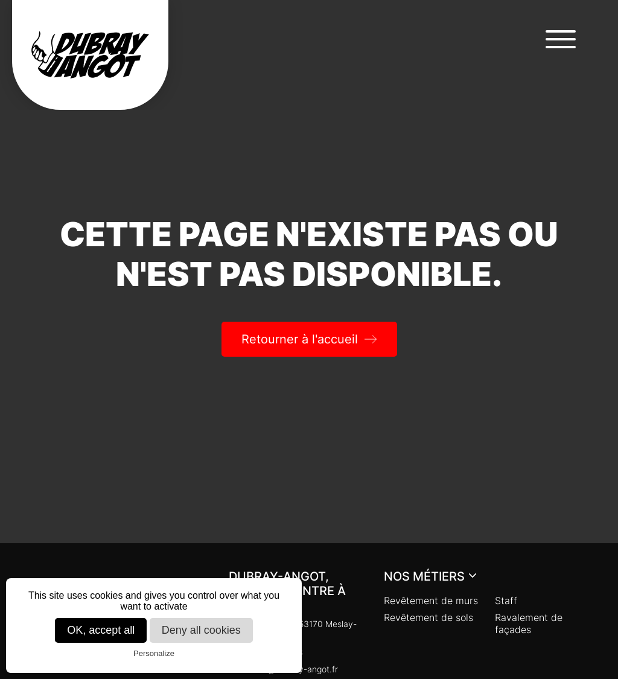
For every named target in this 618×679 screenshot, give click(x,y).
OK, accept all (101, 630)
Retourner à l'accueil (299, 339)
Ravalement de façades (528, 623)
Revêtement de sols (428, 617)
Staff (506, 601)
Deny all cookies (201, 630)
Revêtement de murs (431, 601)
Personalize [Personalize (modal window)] (153, 653)
